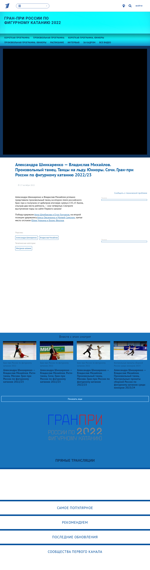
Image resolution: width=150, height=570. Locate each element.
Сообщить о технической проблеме (130, 193)
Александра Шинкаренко (26, 237)
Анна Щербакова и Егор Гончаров (51, 214)
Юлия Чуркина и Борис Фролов (47, 220)
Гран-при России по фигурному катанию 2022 (32, 20)
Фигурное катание (23, 248)
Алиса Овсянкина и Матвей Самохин (56, 217)
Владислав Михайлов (49, 237)
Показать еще (75, 398)
